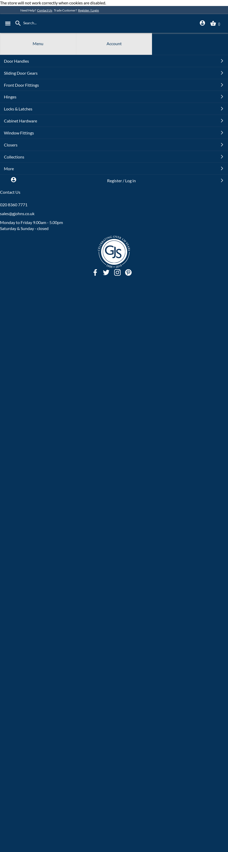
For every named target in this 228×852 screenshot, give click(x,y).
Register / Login (88, 10)
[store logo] (119, 23)
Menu (38, 43)
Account (114, 43)
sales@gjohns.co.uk (17, 213)
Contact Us (44, 10)
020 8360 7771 (13, 204)
